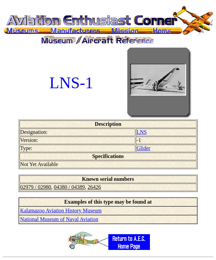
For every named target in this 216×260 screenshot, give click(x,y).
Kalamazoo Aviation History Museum (61, 210)
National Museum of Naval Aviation (59, 219)
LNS (142, 132)
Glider (143, 148)
